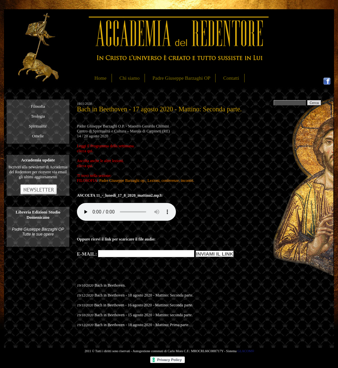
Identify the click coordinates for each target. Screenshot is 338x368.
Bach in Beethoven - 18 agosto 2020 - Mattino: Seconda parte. (143, 295)
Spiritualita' (38, 126)
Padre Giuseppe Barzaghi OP (181, 78)
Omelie (38, 136)
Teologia (38, 116)
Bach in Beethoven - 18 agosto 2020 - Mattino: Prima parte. (141, 325)
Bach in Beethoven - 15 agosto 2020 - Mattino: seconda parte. (143, 315)
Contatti (231, 78)
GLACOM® (245, 351)
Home (100, 78)
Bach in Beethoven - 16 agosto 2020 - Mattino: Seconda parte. (143, 305)
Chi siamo (129, 78)
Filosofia (38, 106)
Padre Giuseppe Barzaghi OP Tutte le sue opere (38, 232)
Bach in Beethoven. (109, 285)
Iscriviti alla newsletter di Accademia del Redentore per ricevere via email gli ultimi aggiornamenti (38, 172)
